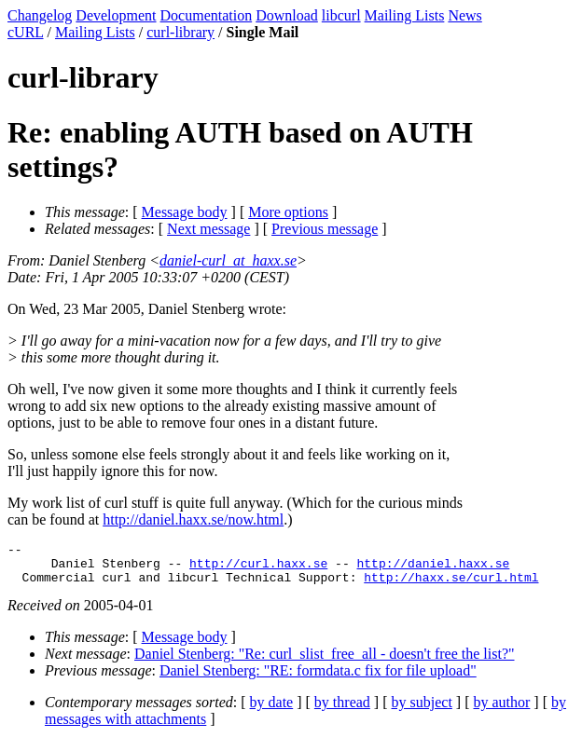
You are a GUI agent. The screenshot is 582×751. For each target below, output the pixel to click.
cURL (25, 32)
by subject (422, 710)
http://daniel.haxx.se (432, 568)
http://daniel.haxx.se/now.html (193, 519)
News (464, 15)
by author (501, 710)
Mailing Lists (405, 15)
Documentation (206, 15)
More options (288, 212)
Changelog (39, 15)
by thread (342, 710)
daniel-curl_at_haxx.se (228, 260)
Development (116, 15)
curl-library (180, 32)
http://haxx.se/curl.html (451, 585)
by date (272, 710)
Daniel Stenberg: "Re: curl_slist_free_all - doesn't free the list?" (324, 662)
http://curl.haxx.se (258, 568)
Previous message (324, 229)
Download (287, 15)
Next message (208, 229)
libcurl (341, 15)
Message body (185, 212)
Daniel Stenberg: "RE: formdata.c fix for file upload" (318, 679)
